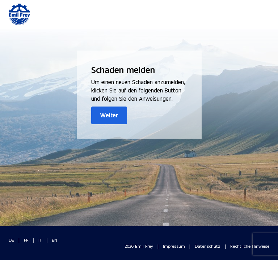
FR (26, 240)
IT (40, 240)
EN (54, 240)
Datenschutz (207, 246)
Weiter (109, 115)
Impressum (174, 246)
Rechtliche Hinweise (249, 246)
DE (11, 240)
